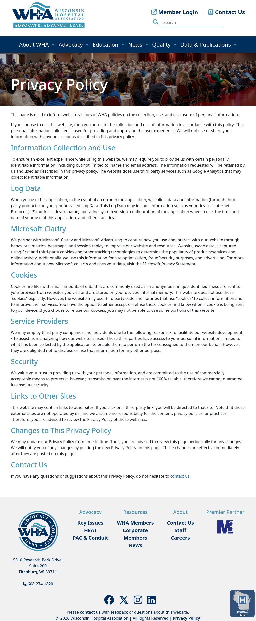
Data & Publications (206, 44)
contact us (180, 476)
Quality (162, 44)
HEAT (90, 530)
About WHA (34, 44)
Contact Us (180, 522)
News (136, 44)
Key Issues (91, 522)
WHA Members (135, 522)
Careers (180, 537)
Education (106, 44)
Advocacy (71, 44)
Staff (180, 530)
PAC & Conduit (90, 537)
